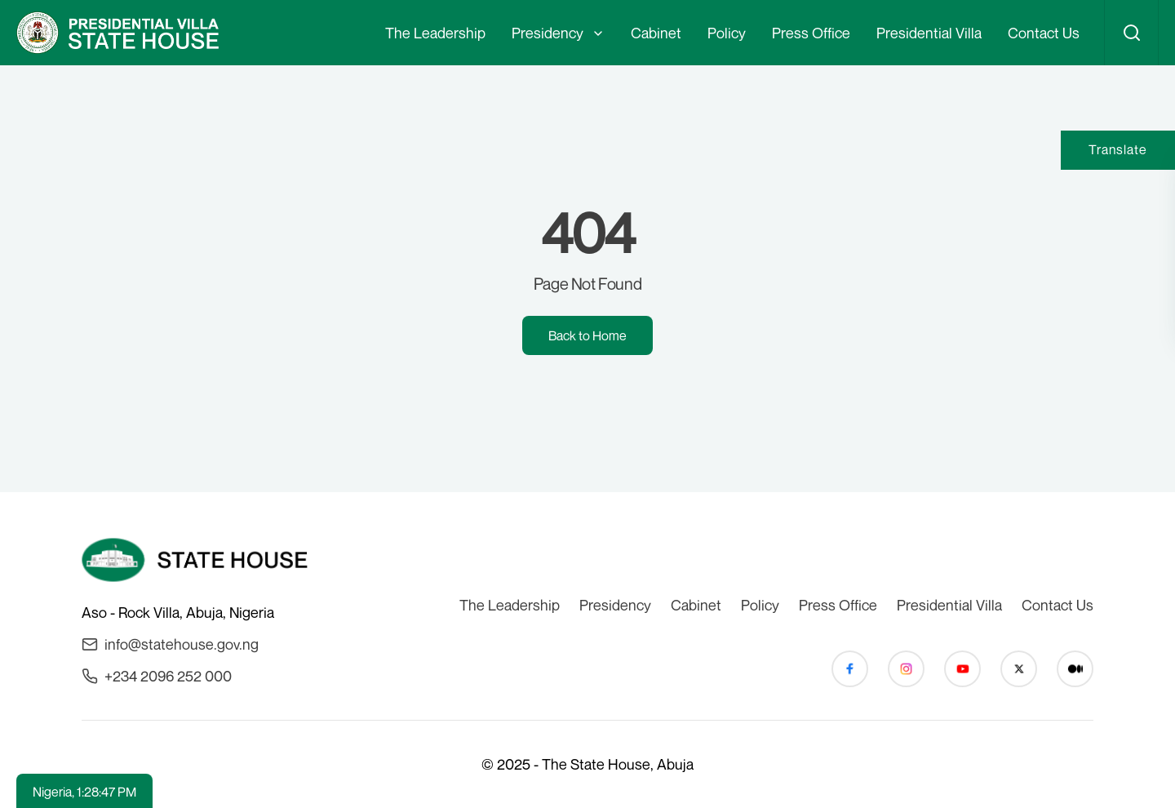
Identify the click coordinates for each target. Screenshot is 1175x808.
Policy (726, 33)
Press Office (811, 33)
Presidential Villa (929, 33)
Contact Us (1044, 33)
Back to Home (587, 335)
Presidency (547, 33)
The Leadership (435, 33)
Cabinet (656, 33)
